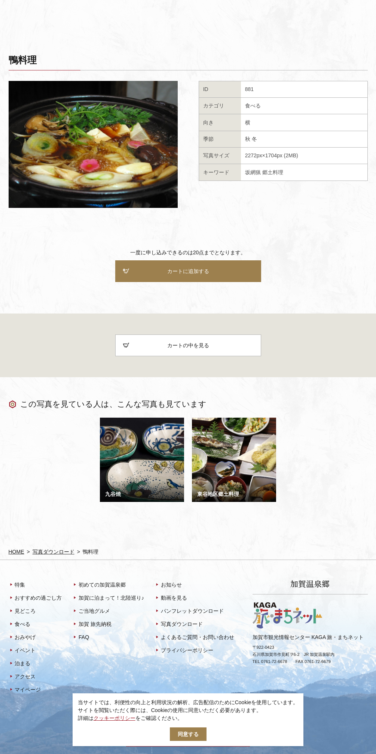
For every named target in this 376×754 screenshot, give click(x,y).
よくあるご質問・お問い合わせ (194, 637)
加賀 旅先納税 (91, 624)
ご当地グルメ (91, 611)
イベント (22, 650)
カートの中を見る (166, 345)
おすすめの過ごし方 (35, 598)
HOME (16, 552)
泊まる (20, 663)
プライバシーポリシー (184, 650)
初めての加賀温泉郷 (99, 585)
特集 (17, 585)
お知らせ (168, 585)
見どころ (22, 611)
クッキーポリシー (114, 718)
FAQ (80, 637)
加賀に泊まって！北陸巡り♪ (108, 598)
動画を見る (171, 598)
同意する (188, 734)
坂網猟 (253, 172)
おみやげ (22, 637)
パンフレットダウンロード (189, 611)
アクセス (22, 677)
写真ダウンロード (53, 552)
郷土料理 (272, 172)
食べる (253, 106)
